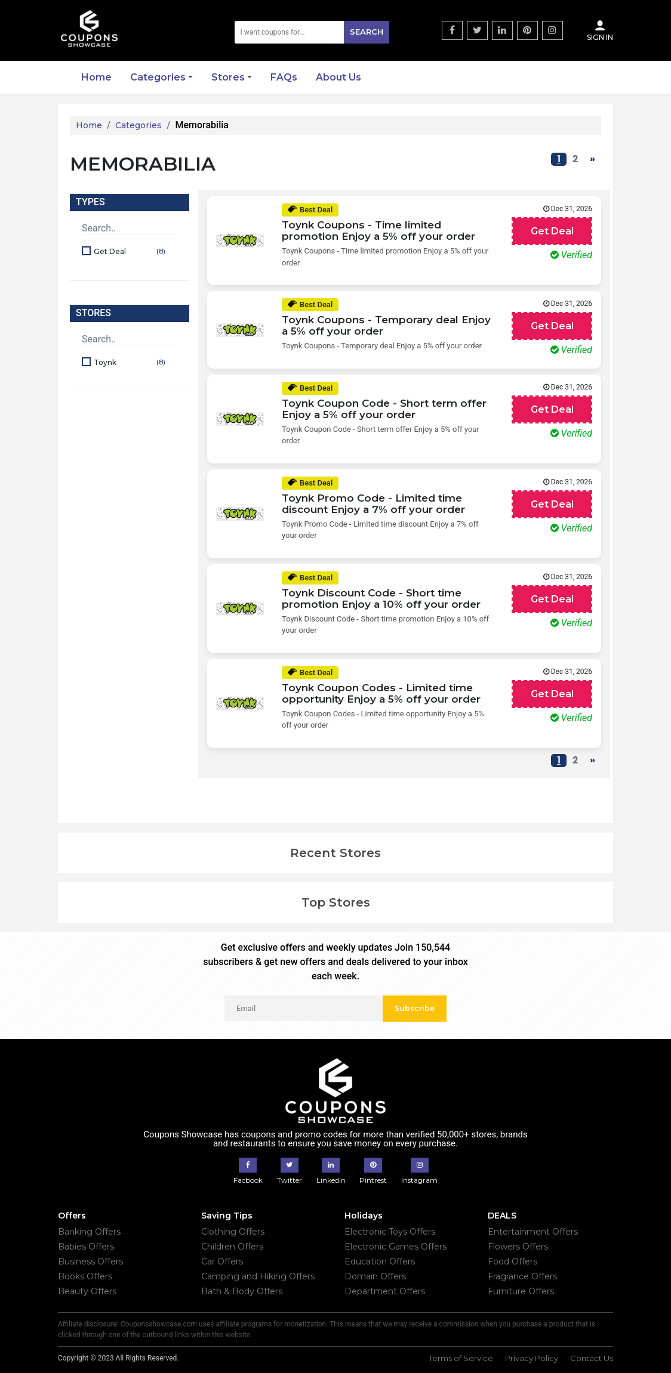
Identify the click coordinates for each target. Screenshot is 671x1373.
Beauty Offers (87, 1291)
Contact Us (591, 1358)
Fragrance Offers (522, 1276)
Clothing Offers (232, 1231)
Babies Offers (86, 1246)
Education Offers (379, 1261)
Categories (158, 77)
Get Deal (131, 252)
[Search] (312, 32)
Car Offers (222, 1261)
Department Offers (384, 1291)
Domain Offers (375, 1276)
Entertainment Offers (533, 1231)
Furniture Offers (521, 1291)
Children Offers (232, 1246)
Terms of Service (461, 1358)
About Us (338, 77)
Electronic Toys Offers (389, 1231)
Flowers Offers (518, 1246)
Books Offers (85, 1276)
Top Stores (335, 902)
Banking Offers (89, 1231)
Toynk (131, 363)
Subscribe (415, 1008)
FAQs (283, 77)
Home (96, 77)
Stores (228, 77)
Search (366, 31)
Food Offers (512, 1261)
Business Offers (90, 1261)
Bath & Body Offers (241, 1291)
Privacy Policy (531, 1358)
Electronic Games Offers (395, 1246)
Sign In (600, 30)
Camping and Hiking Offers (258, 1276)
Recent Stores (335, 853)
